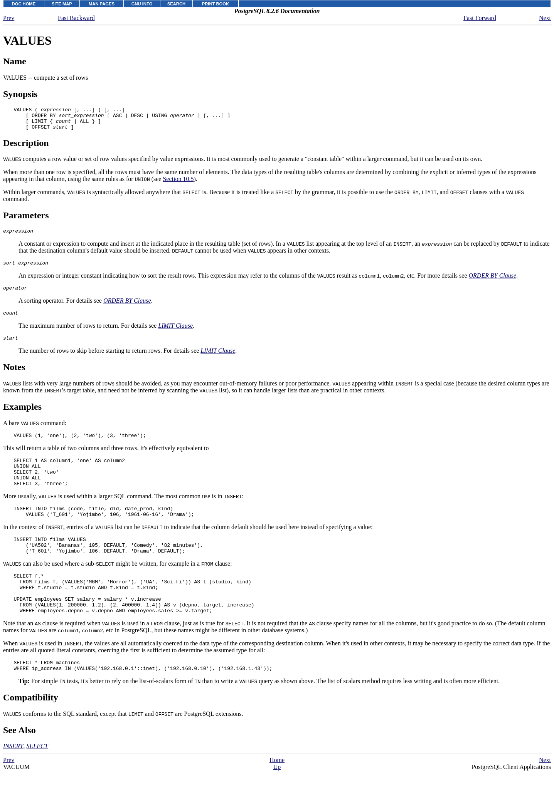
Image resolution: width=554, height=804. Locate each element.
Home (277, 793)
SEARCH (176, 4)
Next (545, 18)
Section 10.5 (178, 183)
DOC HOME (24, 4)
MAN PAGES (102, 4)
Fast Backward (76, 18)
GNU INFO (142, 4)
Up (277, 800)
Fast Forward (479, 18)
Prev (8, 18)
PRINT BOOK (215, 4)
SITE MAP (62, 4)
